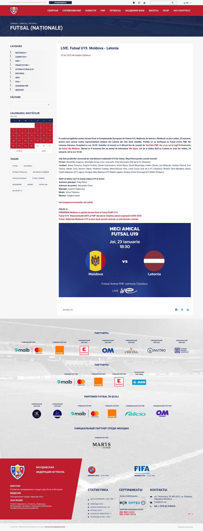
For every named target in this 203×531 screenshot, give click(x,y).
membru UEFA (93, 476)
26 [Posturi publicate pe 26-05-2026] (19, 146)
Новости (23, 23)
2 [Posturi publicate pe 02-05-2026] (43, 125)
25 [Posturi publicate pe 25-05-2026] (13, 146)
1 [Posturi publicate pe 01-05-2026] (37, 125)
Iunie (44, 151)
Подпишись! (60, 3)
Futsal (15, 166)
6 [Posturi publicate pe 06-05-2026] (25, 130)
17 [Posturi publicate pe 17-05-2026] (50, 135)
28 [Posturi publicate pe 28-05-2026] (31, 146)
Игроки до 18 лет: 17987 (100, 517)
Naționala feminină (41, 172)
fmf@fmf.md (160, 502)
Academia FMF (19, 85)
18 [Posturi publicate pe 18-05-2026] (13, 141)
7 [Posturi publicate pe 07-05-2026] (31, 130)
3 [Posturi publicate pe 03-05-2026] (49, 125)
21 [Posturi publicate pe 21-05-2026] (31, 141)
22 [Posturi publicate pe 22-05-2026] (38, 141)
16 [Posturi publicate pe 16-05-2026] (44, 135)
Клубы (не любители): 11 (101, 514)
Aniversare (17, 184)
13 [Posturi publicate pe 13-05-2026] (25, 135)
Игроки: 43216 (96, 510)
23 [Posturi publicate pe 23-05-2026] (44, 141)
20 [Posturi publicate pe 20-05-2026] (25, 141)
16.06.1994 (151, 476)
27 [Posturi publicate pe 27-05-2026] (25, 146)
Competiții (18, 56)
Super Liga (43, 184)
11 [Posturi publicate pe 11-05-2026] (13, 135)
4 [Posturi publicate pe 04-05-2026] (13, 130)
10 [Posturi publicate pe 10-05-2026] (50, 130)
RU (186, 3)
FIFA (15, 81)
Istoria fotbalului (19, 172)
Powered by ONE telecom (185, 527)
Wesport (17, 89)
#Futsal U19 (68, 310)
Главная (13, 23)
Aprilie (19, 151)
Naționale (32, 23)
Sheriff (30, 184)
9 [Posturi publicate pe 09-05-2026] (43, 130)
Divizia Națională (19, 178)
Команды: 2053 (97, 504)
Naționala (28, 166)
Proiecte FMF (19, 64)
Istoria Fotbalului (22, 68)
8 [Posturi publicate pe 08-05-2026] (37, 130)
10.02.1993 (105, 476)
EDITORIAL (17, 72)
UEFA (15, 77)
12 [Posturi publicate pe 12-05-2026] (19, 135)
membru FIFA (140, 476)
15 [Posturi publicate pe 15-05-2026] (38, 135)
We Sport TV (17, 191)
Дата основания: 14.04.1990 (101, 500)
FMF (15, 60)
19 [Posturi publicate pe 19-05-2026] (19, 141)
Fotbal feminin (38, 178)
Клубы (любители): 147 (100, 507)
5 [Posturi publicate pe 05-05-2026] (19, 130)
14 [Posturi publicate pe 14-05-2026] (31, 135)
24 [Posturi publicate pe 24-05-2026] (50, 141)
